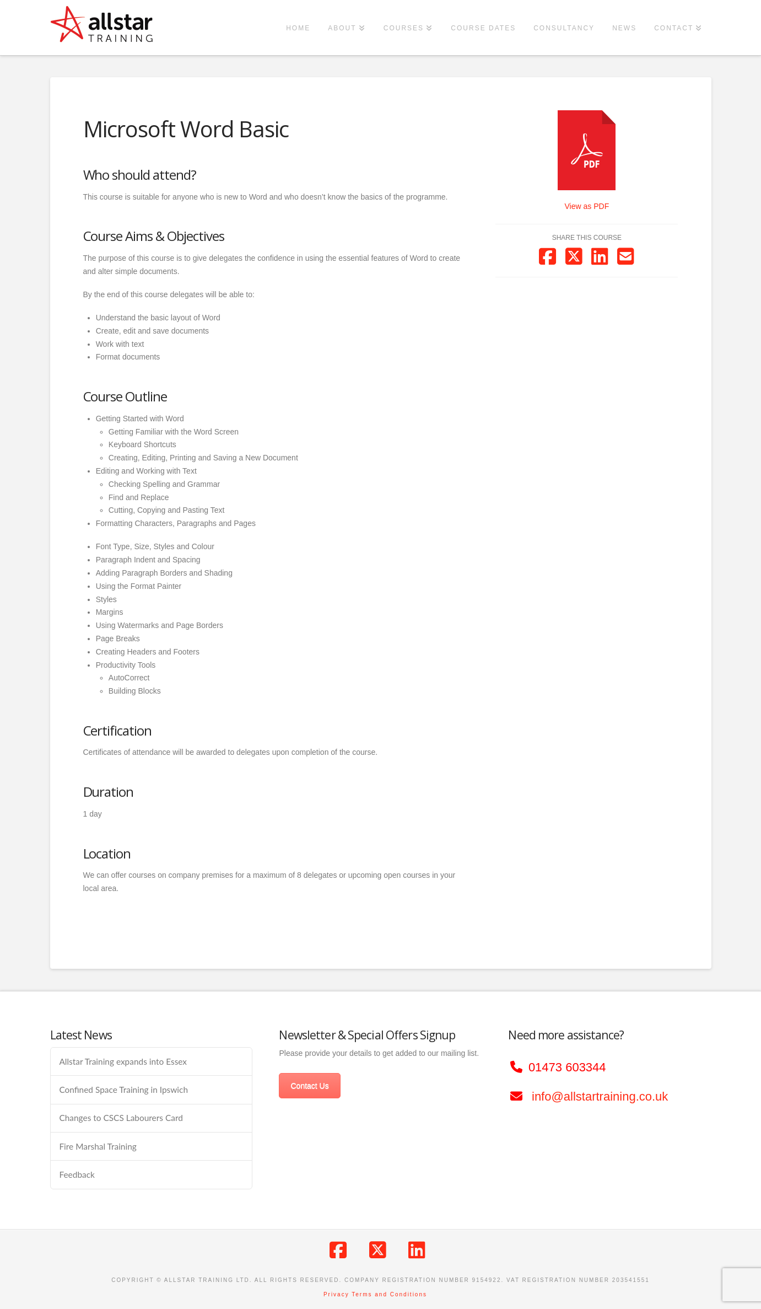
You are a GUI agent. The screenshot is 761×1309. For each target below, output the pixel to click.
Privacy (336, 1294)
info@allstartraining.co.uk (600, 1096)
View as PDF (587, 206)
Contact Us (309, 1085)
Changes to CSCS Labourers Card (120, 1118)
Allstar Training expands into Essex (123, 1061)
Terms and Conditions (389, 1294)
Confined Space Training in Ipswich (123, 1090)
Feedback (76, 1174)
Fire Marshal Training (97, 1146)
